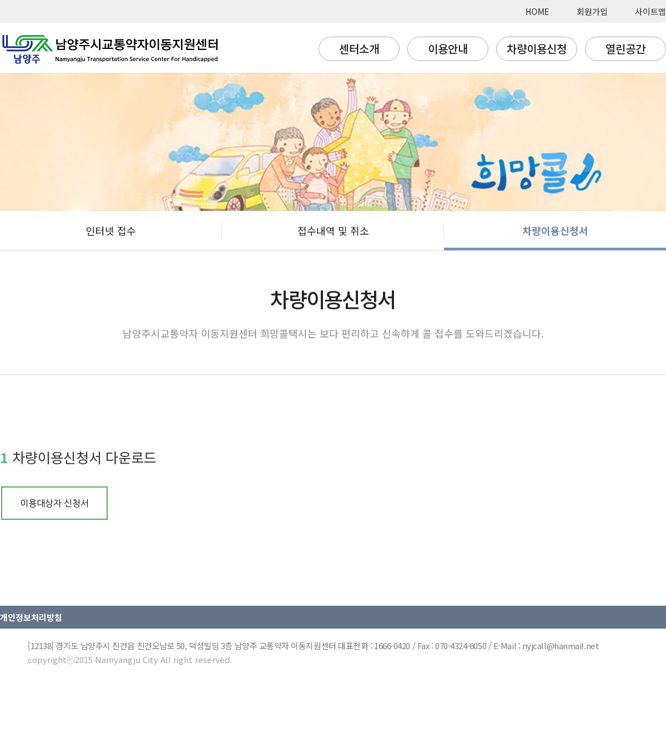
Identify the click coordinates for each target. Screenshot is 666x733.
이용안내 (448, 49)
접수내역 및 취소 (333, 230)
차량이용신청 (537, 49)
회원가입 (592, 11)
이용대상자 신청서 (54, 503)
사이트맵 (650, 11)
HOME (537, 11)
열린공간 (625, 49)
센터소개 (359, 49)
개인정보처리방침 (31, 617)
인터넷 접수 (111, 230)
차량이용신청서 (555, 230)
